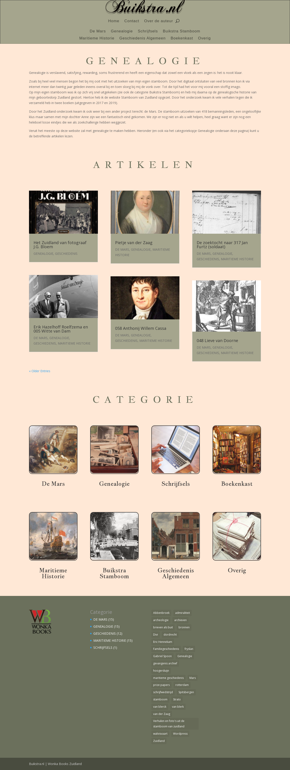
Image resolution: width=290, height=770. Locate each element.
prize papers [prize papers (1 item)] (161, 685)
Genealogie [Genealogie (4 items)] (184, 656)
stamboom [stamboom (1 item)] (160, 699)
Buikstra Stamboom (181, 31)
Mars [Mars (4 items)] (192, 678)
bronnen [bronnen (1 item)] (184, 627)
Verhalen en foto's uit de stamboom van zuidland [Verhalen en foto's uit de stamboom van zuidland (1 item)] (168, 723)
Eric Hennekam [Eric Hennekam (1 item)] (162, 642)
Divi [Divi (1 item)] (155, 634)
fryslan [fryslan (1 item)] (189, 649)
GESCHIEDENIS (66, 253)
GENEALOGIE (43, 253)
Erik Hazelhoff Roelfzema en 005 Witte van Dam (61, 329)
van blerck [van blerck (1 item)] (159, 707)
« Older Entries (39, 371)
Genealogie (122, 31)
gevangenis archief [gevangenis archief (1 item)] (165, 663)
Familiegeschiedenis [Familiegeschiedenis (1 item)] (166, 649)
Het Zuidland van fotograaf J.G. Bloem (60, 244)
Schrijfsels (148, 31)
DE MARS (41, 338)
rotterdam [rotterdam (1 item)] (182, 685)
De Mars (98, 31)
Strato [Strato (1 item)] (177, 699)
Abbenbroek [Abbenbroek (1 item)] (161, 613)
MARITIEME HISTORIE (74, 343)
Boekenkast (182, 38)
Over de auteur (158, 21)
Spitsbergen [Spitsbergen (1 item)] (186, 692)
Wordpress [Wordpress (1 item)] (180, 734)
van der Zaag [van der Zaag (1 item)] (161, 714)
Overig (204, 38)
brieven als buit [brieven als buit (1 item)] (163, 627)
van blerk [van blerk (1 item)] (178, 707)
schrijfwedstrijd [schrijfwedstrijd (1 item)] (163, 692)
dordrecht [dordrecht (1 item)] (170, 634)
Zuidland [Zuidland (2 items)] (159, 741)
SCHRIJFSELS (102, 647)
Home (113, 21)
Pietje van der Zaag (133, 242)
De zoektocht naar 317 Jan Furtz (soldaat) (222, 244)
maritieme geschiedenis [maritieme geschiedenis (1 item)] (168, 678)
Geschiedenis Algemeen (142, 38)
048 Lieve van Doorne (217, 340)
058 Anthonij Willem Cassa (140, 328)
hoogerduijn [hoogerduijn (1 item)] (161, 671)
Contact (131, 21)
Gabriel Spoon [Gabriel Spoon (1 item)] (162, 656)
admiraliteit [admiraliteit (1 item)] (182, 613)
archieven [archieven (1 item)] (180, 620)
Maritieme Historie (96, 38)
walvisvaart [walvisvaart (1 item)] (160, 734)
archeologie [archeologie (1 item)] (161, 620)
